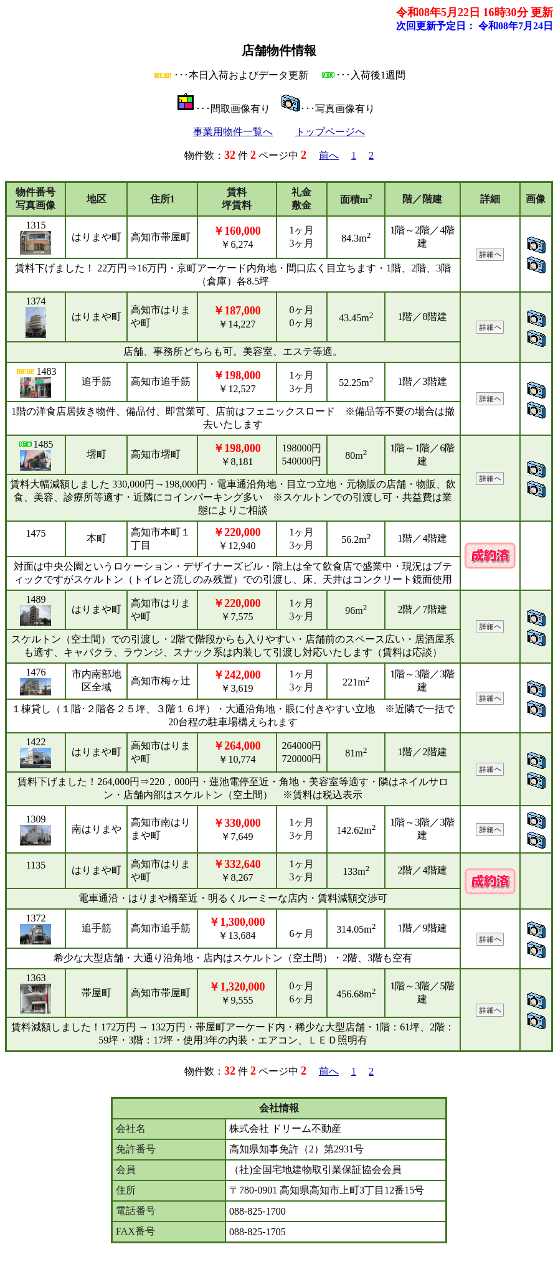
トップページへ (330, 131)
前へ (329, 155)
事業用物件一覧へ (233, 131)
